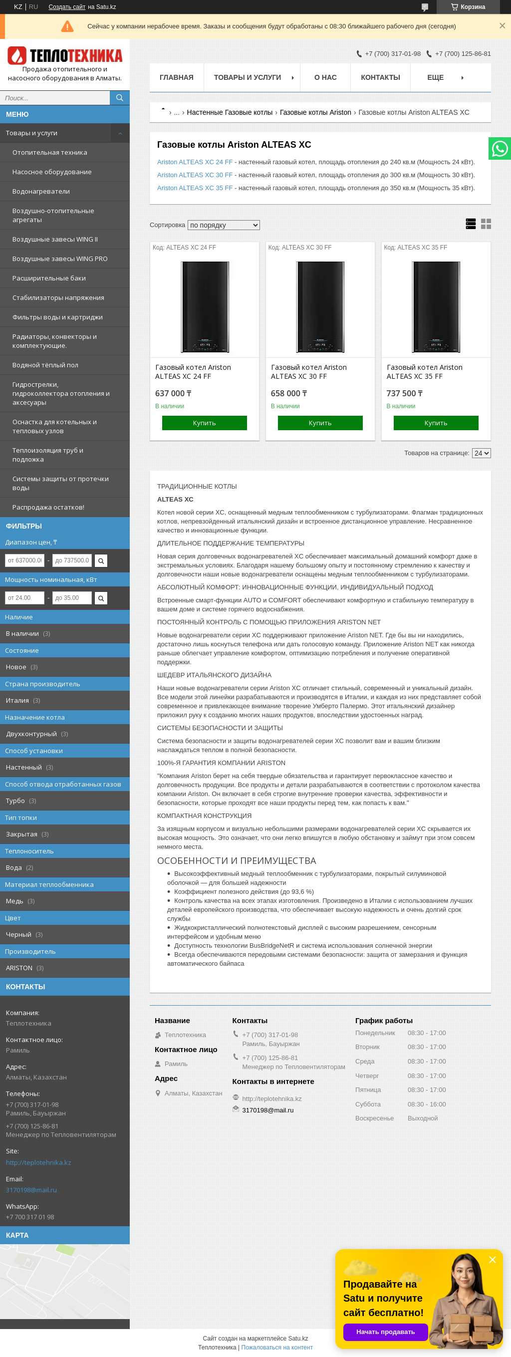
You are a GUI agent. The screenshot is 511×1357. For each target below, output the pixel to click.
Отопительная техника (49, 152)
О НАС (325, 77)
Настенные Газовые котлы (230, 112)
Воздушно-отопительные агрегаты (53, 215)
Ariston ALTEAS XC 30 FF (195, 175)
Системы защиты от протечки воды (60, 483)
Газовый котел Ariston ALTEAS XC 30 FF (309, 372)
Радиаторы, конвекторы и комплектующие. (54, 341)
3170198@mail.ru (31, 1189)
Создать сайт (66, 6)
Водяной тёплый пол (45, 364)
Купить (204, 422)
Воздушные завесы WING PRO (60, 258)
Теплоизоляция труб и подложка (47, 455)
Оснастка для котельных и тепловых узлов (54, 426)
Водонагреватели (41, 191)
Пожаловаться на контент (277, 1347)
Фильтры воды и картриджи (57, 316)
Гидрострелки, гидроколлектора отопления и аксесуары (61, 393)
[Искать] (120, 97)
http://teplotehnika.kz (38, 1162)
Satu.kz (298, 1338)
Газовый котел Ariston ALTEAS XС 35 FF (425, 372)
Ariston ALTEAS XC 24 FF (195, 162)
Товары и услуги (31, 132)
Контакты (380, 77)
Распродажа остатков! (48, 507)
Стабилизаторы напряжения (58, 297)
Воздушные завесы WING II (55, 239)
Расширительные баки (49, 277)
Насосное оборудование (52, 171)
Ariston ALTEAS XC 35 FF (195, 188)
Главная (177, 77)
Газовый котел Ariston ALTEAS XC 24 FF (193, 372)
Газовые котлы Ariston (315, 112)
